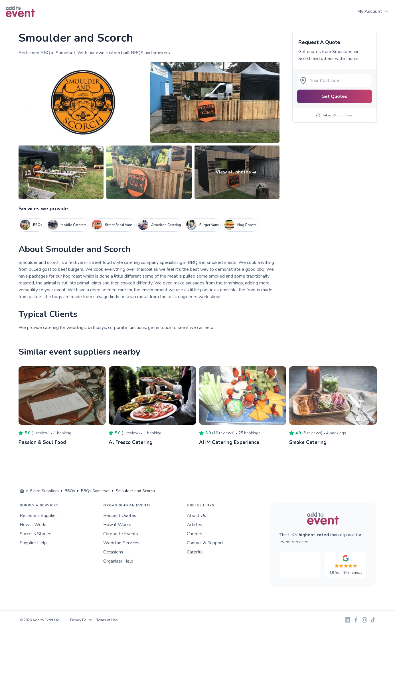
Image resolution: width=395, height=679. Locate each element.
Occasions (113, 552)
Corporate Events (120, 534)
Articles (194, 525)
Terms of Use (107, 620)
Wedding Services (121, 543)
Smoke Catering (308, 442)
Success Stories (35, 534)
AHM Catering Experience (230, 442)
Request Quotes (119, 515)
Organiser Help (118, 561)
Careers (194, 534)
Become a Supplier (38, 515)
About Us (196, 515)
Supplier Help (33, 543)
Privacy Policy (81, 620)
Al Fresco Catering (131, 442)
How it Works (34, 525)
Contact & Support (205, 543)
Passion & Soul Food (43, 442)
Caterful (194, 552)
